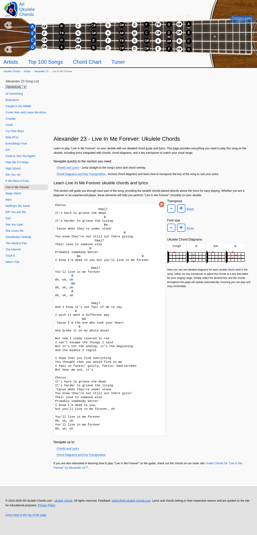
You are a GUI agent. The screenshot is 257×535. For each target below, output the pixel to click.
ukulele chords (63, 500)
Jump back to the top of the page (26, 515)
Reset (190, 209)
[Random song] (235, 21)
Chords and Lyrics (68, 167)
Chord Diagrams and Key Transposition (81, 174)
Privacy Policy (46, 505)
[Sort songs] (16, 87)
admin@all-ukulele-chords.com (131, 500)
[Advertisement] (153, 106)
